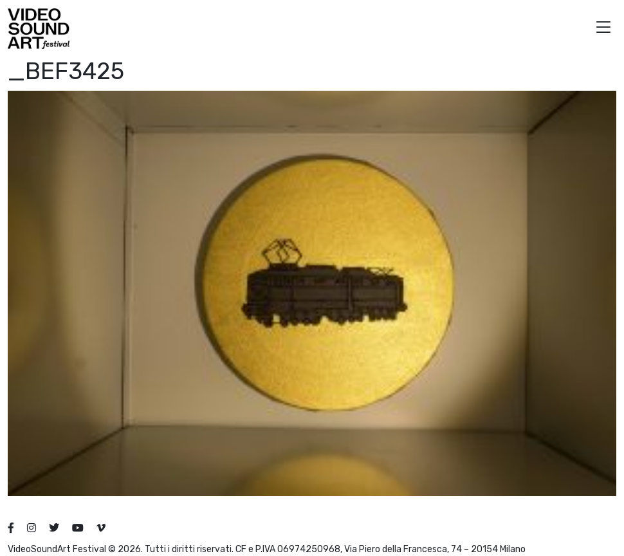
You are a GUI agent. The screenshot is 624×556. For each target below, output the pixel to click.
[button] (603, 28)
